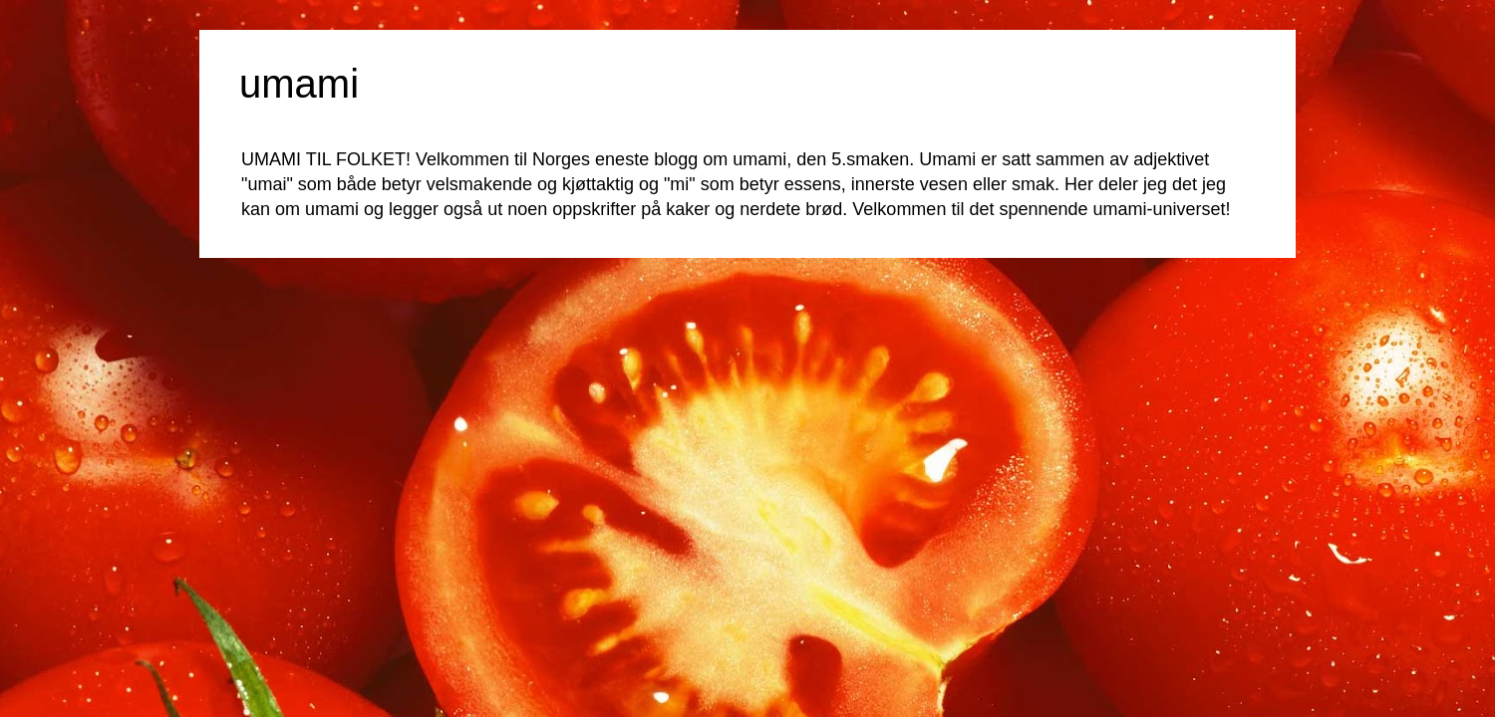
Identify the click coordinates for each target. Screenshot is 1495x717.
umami (299, 84)
